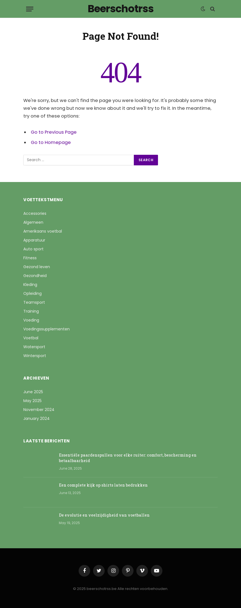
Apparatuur (34, 240)
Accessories (34, 213)
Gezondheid (35, 275)
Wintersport (34, 355)
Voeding (31, 320)
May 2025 (32, 400)
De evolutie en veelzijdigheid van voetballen (104, 515)
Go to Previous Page (54, 132)
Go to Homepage (51, 142)
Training (31, 311)
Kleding (30, 284)
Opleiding (32, 293)
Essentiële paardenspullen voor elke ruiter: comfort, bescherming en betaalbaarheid (128, 457)
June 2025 (33, 392)
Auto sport (33, 249)
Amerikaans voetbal (42, 231)
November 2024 (38, 409)
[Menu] (29, 9)
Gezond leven (36, 267)
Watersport (34, 347)
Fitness (30, 258)
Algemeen (33, 222)
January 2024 (36, 418)
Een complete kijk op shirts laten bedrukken (103, 485)
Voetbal (30, 338)
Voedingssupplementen (46, 329)
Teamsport (34, 302)
